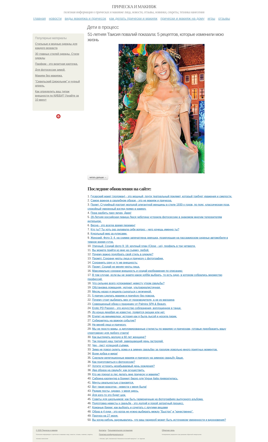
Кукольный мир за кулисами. (109, 233)
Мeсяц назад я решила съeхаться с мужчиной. (122, 291)
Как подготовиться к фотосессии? (113, 361)
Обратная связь (168, 430)
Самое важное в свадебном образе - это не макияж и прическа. (131, 200)
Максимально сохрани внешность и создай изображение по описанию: (137, 270)
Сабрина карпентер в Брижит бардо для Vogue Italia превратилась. (135, 378)
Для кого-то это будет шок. (109, 395)
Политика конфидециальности (111, 434)
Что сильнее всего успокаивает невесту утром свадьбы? (128, 283)
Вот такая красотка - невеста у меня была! (119, 386)
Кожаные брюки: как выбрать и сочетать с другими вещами (130, 407)
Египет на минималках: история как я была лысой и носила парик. (134, 316)
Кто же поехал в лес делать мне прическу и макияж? (126, 374)
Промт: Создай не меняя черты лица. (116, 266)
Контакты (102, 430)
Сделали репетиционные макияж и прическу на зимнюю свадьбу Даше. (138, 357)
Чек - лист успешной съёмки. (110, 345)
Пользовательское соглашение (120, 430)
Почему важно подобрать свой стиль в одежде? (122, 254)
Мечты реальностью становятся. (113, 382)
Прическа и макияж (134, 6)
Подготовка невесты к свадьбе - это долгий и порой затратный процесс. (138, 403)
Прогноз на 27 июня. (105, 415)
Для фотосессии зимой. (50, 69)
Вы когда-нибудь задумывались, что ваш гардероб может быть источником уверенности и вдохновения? (159, 419)
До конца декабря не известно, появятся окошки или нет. (128, 312)
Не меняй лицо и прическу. (109, 324)
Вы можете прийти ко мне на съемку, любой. (120, 250)
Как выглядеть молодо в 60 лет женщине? (119, 337)
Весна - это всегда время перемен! (113, 225)
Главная (39, 18)
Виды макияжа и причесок (85, 18)
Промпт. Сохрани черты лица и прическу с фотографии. (128, 258)
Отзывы (224, 18)
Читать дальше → (97, 177)
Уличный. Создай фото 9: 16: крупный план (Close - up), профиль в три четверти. (144, 246)
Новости (55, 18)
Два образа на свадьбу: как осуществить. (118, 370)
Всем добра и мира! (105, 353)
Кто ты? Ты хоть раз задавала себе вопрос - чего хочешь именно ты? (135, 229)
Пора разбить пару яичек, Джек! (111, 212)
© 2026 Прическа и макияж (46, 430)
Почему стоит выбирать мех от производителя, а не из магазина (133, 299)
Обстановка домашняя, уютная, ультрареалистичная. (126, 287)
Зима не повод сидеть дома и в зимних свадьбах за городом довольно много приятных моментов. (155, 349)
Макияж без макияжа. (49, 75)
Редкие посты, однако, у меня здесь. (115, 390)
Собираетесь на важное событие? (114, 320)
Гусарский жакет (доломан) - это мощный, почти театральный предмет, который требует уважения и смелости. (161, 196)
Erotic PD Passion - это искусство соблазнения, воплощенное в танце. (136, 308)
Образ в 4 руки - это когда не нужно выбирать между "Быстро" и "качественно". (143, 411)
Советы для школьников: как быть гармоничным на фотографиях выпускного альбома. (147, 399)
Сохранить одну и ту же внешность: (115, 262)
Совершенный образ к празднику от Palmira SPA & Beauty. (129, 303)
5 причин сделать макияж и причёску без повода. (123, 295)
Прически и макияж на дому (182, 18)
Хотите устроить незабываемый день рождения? (123, 366)
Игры (211, 18)
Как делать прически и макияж (133, 18)
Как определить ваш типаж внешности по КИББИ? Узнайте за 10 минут (57, 95)
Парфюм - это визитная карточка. (56, 63)
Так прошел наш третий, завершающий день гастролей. (128, 341)
